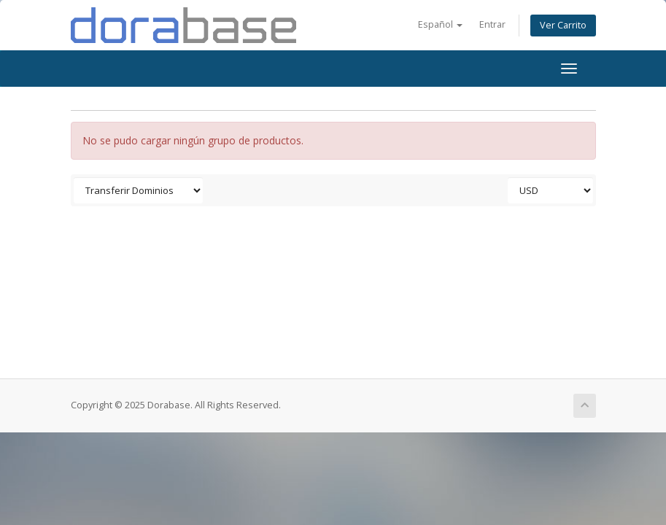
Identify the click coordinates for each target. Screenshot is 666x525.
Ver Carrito (563, 25)
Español (440, 24)
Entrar (492, 24)
